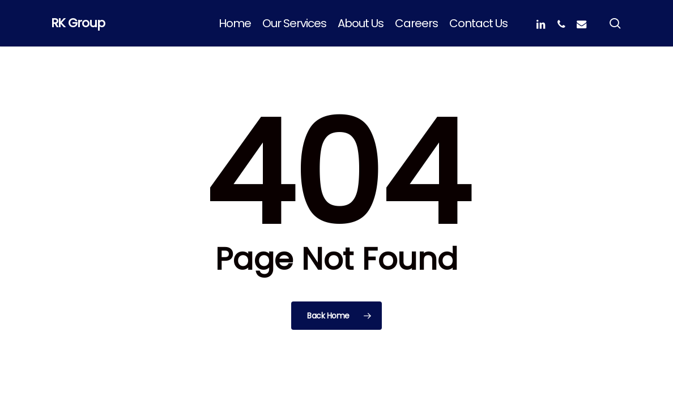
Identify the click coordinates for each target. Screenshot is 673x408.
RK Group (78, 23)
